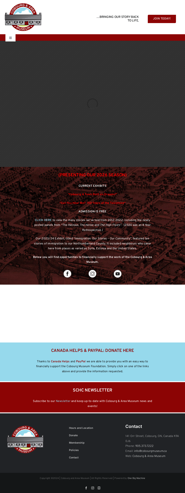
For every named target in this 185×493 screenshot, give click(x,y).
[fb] (67, 270)
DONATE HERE (119, 350)
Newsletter (63, 401)
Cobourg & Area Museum (148, 456)
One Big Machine (136, 478)
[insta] (92, 270)
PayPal (81, 361)
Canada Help (59, 361)
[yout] (117, 270)
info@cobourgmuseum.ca (150, 451)
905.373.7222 (144, 446)
